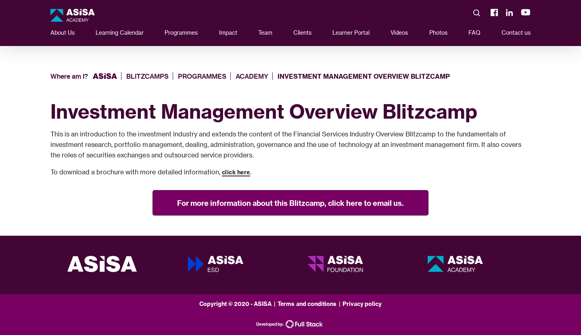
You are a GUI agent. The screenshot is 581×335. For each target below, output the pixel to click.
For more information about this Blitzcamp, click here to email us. (290, 203)
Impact (228, 32)
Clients (302, 32)
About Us (62, 32)
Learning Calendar (120, 32)
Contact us (516, 32)
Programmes (181, 32)
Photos (438, 32)
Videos (399, 32)
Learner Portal (351, 32)
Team (265, 32)
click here (236, 172)
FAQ (474, 32)
